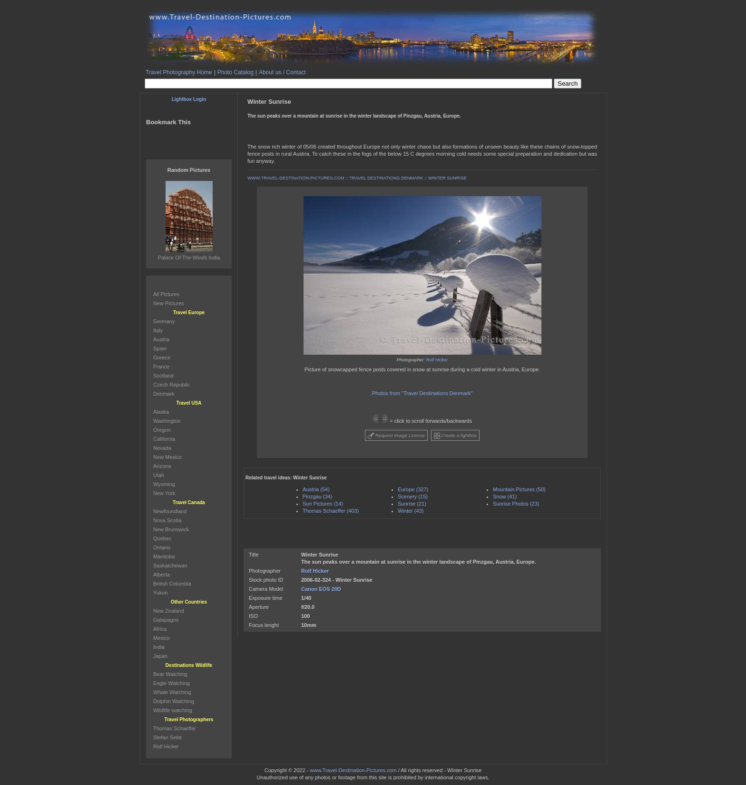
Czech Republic (171, 385)
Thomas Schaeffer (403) (331, 511)
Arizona (162, 466)
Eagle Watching (171, 683)
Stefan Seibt (167, 737)
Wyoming (164, 484)
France (161, 366)
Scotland (163, 375)
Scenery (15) (413, 496)
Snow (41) (505, 496)
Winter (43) (410, 511)
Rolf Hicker (437, 360)
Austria (161, 339)
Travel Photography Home (179, 72)
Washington (167, 421)
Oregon (162, 430)
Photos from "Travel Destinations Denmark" (422, 393)
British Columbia (172, 583)
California (164, 439)
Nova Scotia (167, 520)
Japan (160, 656)
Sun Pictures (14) (323, 504)
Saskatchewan (170, 565)
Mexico (161, 638)
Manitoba (164, 556)
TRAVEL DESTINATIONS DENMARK (386, 178)
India (159, 647)
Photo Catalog (235, 72)
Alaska (161, 412)
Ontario (161, 547)
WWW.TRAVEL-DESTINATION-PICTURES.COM (295, 178)
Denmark (164, 394)
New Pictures (168, 303)
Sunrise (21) (412, 504)
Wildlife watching (172, 710)
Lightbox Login (189, 99)
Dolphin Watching (173, 701)
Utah (158, 475)
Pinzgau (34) (317, 496)
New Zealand (168, 611)
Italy (158, 330)
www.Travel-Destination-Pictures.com (353, 770)
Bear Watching (170, 674)
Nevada (162, 448)
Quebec (162, 538)
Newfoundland (169, 511)
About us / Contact (282, 72)
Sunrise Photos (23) (516, 504)
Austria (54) (316, 489)
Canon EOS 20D (321, 589)
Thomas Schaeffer (174, 728)
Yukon (160, 593)
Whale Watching (172, 692)
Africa (160, 629)
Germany (164, 321)
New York (164, 493)
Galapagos (165, 620)
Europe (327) (413, 489)
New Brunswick (171, 529)
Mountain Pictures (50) (519, 489)
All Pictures (166, 294)
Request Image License (396, 436)
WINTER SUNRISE (447, 178)
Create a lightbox (455, 436)
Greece (161, 357)
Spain (160, 348)
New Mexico (167, 457)
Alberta (161, 574)
